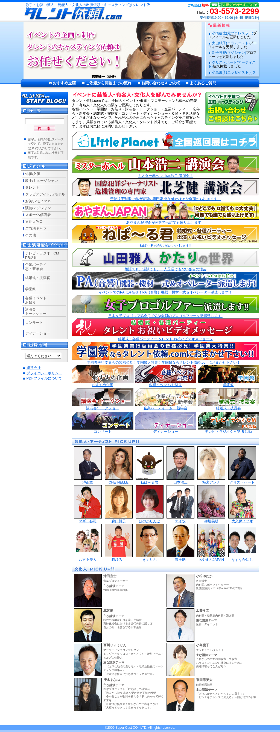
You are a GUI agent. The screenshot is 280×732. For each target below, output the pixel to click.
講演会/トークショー (102, 399)
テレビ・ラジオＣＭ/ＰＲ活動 (228, 423)
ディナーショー (165, 423)
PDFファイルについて (44, 378)
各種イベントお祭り (35, 300)
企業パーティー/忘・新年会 (165, 399)
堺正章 (88, 465)
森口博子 (119, 504)
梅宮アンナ (211, 465)
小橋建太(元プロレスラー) (232, 33)
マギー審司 (88, 504)
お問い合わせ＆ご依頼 (160, 83)
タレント (32, 187)
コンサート (102, 423)
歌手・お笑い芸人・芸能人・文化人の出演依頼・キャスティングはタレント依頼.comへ (88, 6)
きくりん (150, 543)
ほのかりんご (150, 504)
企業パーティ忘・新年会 (35, 266)
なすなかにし (242, 543)
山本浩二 (180, 465)
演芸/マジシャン (38, 208)
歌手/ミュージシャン (41, 181)
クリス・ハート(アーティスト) (232, 64)
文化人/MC (33, 222)
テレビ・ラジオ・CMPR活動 (42, 255)
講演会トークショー (35, 311)
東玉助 (180, 543)
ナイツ (180, 504)
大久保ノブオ (242, 504)
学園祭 (228, 376)
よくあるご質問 (202, 83)
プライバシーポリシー (44, 373)
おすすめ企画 (64, 83)
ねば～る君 (150, 465)
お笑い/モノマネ (38, 201)
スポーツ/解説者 (38, 215)
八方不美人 (88, 543)
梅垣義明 (211, 504)
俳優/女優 (32, 174)
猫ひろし (119, 543)
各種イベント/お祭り (165, 376)
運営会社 (34, 368)
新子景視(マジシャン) (229, 53)
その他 (30, 235)
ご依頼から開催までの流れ (109, 83)
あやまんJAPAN (211, 543)
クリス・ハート (242, 465)
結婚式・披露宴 (228, 399)
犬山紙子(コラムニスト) (231, 43)
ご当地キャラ (35, 228)
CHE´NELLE (119, 465)
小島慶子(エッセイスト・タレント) (232, 74)
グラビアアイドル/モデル (45, 194)
